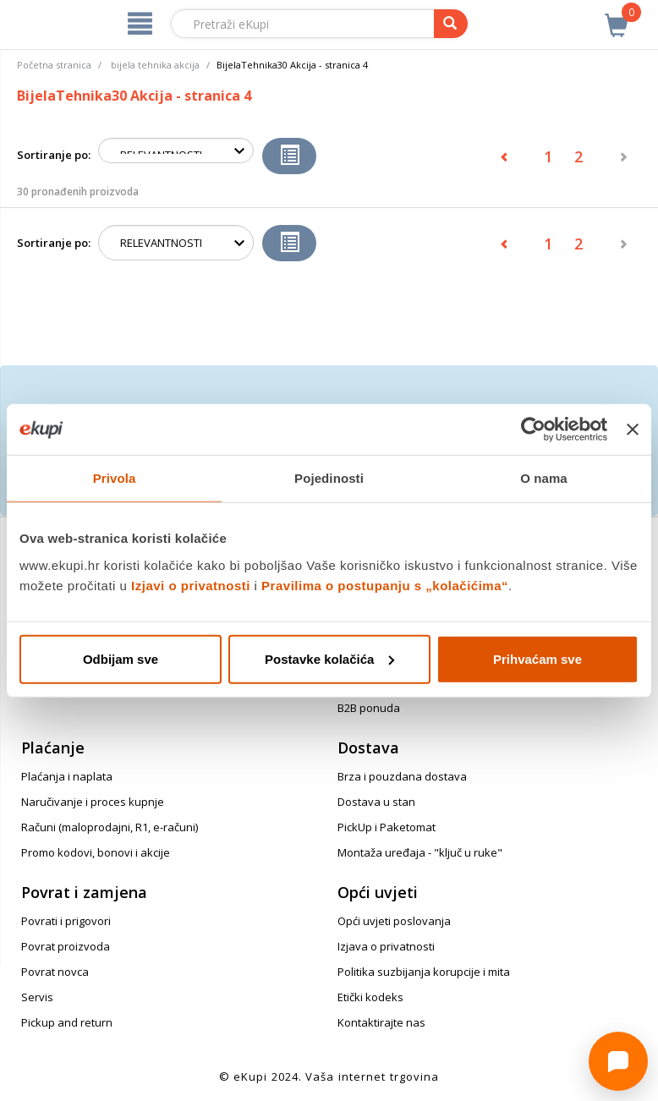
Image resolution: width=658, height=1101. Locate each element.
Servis (37, 997)
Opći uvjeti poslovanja (394, 920)
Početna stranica (54, 64)
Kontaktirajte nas (381, 1022)
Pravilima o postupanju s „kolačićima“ (384, 585)
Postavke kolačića (329, 658)
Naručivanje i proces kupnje (92, 801)
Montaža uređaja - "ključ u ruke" (419, 852)
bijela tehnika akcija (155, 64)
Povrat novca (55, 971)
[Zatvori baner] (633, 429)
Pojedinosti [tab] (329, 478)
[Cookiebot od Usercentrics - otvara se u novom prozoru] (533, 429)
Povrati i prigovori (66, 920)
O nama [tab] (544, 478)
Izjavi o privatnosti (190, 585)
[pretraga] (451, 23)
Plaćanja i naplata (66, 776)
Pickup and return (66, 1022)
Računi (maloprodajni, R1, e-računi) (109, 827)
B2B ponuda (368, 707)
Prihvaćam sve (537, 658)
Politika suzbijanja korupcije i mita (423, 971)
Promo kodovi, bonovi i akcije (95, 852)
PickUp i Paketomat (386, 827)
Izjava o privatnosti (386, 946)
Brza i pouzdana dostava (402, 776)
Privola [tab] (114, 478)
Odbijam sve (120, 658)
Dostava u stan (376, 801)
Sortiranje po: (53, 154)
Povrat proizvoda (65, 946)
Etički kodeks (370, 997)
